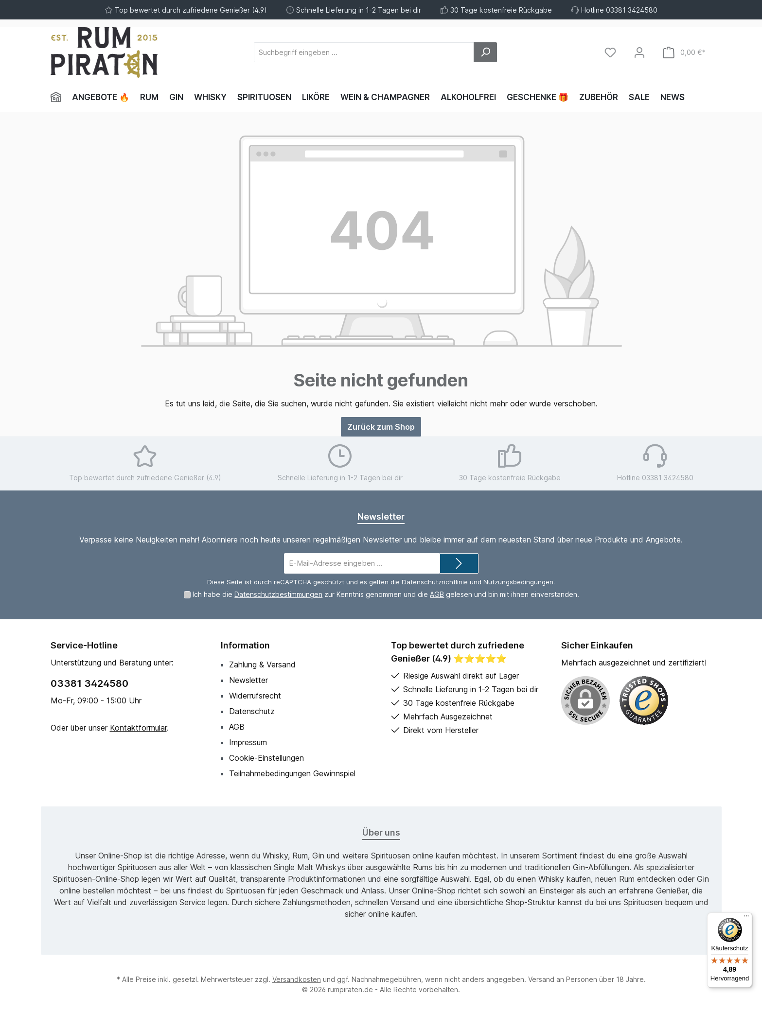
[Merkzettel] (610, 52)
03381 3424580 (89, 683)
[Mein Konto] (639, 52)
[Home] (59, 97)
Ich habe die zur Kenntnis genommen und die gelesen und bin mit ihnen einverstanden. (386, 594)
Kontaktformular (138, 728)
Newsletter (248, 680)
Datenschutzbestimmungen (278, 594)
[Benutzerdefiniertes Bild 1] (644, 700)
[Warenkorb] (684, 52)
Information (245, 645)
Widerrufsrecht (255, 695)
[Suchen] (485, 52)
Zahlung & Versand (262, 664)
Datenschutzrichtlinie (435, 582)
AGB (437, 594)
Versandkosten (296, 979)
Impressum (248, 742)
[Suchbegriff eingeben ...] (364, 52)
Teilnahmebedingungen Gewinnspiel (292, 773)
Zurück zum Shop (381, 427)
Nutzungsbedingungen (518, 582)
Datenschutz (252, 711)
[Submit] (459, 563)
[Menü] (746, 918)
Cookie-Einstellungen (266, 758)
